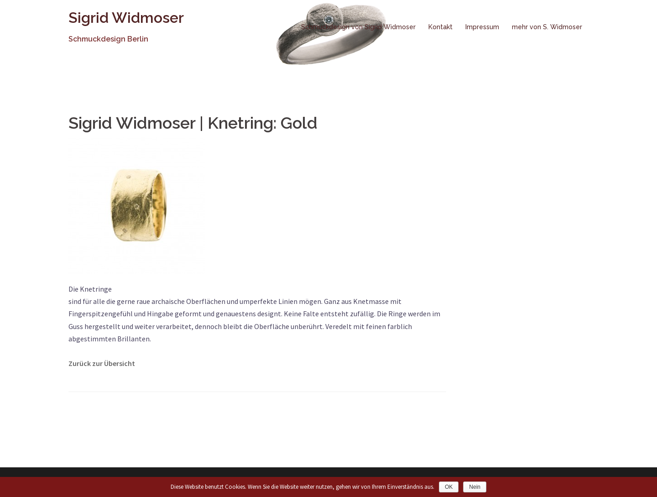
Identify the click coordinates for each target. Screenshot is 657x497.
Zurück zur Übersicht (101, 363)
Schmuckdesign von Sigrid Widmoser (358, 27)
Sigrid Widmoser (126, 17)
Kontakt (440, 27)
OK (449, 487)
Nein (474, 487)
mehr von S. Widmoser (547, 27)
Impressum (482, 27)
